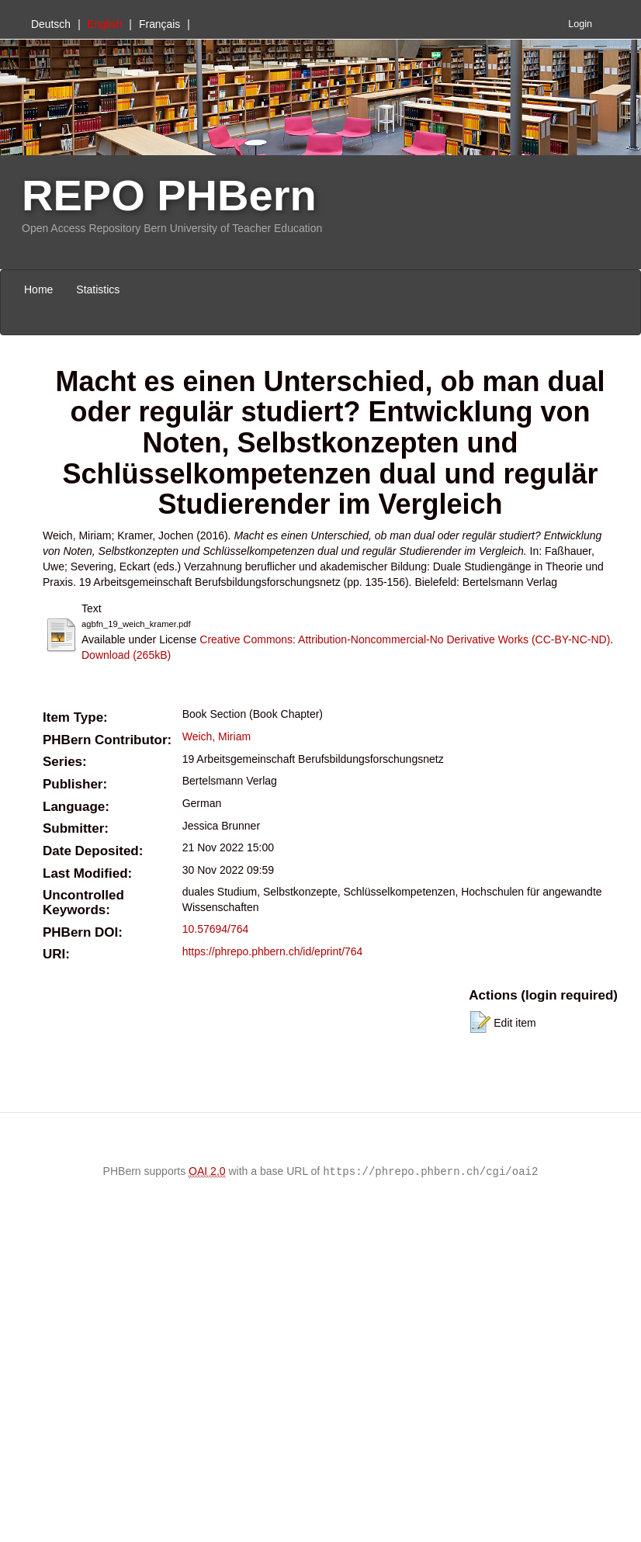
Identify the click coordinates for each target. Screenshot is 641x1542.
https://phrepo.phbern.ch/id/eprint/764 (272, 951)
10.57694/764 (215, 929)
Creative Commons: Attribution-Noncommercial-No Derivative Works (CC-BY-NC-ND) (404, 639)
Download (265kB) (126, 655)
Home (38, 289)
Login (580, 24)
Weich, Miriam (216, 736)
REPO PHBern (169, 195)
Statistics (98, 289)
